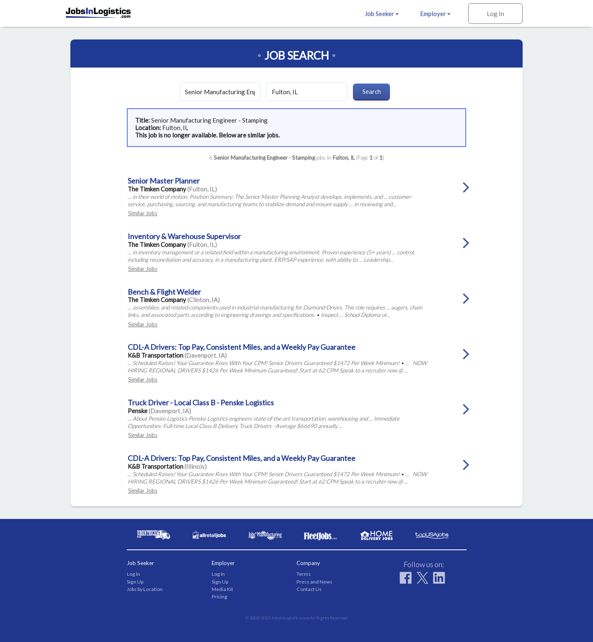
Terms (303, 574)
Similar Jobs (142, 213)
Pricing (219, 596)
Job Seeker (382, 13)
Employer (435, 13)
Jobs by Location (145, 589)
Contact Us (309, 589)
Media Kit (222, 589)
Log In (495, 13)
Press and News (314, 582)
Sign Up (135, 582)
